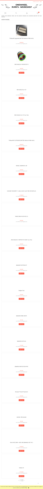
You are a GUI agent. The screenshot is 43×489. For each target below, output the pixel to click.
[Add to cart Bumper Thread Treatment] (21, 400)
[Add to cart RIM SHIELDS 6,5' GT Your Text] (21, 123)
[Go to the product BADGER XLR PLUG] (21, 334)
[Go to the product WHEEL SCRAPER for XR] (21, 159)
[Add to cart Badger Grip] (21, 299)
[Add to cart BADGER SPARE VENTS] (21, 324)
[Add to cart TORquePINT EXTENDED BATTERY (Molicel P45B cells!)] (21, 149)
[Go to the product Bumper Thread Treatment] (21, 385)
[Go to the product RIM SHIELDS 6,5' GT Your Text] (21, 108)
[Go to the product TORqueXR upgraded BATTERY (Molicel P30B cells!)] (21, 30)
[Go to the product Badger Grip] (21, 284)
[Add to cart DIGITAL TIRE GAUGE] (21, 425)
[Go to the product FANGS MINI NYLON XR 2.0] (21, 209)
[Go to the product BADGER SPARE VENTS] (21, 309)
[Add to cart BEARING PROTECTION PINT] (21, 375)
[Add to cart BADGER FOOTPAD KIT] (21, 273)
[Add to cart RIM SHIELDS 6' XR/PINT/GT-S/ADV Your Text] (21, 248)
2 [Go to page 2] (22, 480)
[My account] (27, 13)
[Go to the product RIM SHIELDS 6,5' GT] (21, 83)
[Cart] (37, 13)
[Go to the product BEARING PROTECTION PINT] (21, 360)
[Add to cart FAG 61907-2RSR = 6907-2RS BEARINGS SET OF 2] (21, 451)
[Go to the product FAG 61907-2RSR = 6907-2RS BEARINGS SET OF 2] (21, 436)
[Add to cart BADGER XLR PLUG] (21, 349)
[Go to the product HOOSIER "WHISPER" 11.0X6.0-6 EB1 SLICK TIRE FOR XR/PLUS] (21, 184)
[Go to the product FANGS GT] (21, 461)
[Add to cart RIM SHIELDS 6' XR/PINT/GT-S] (21, 73)
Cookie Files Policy (25, 486)
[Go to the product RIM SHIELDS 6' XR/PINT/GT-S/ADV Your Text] (21, 233)
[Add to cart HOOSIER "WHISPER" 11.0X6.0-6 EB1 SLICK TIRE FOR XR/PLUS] (21, 199)
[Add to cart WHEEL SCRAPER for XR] (21, 174)
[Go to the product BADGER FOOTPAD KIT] (21, 258)
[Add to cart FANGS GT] (21, 476)
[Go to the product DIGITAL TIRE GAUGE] (21, 410)
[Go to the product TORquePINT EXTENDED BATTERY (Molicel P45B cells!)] (21, 133)
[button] (5, 13)
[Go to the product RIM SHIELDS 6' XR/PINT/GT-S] (21, 56)
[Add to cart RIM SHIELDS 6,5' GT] (21, 98)
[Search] (16, 13)
